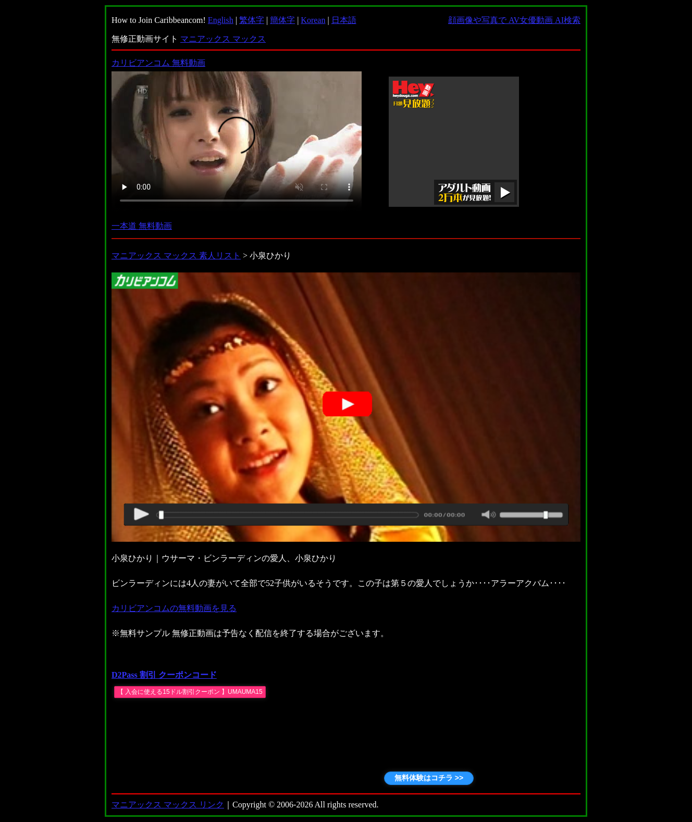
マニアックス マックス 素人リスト (176, 255)
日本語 (343, 20)
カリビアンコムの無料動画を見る (174, 608)
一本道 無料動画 (142, 225)
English (220, 20)
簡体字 (282, 20)
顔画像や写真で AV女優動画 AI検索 (514, 20)
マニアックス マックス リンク (168, 804)
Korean (313, 20)
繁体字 (251, 20)
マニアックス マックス (223, 38)
